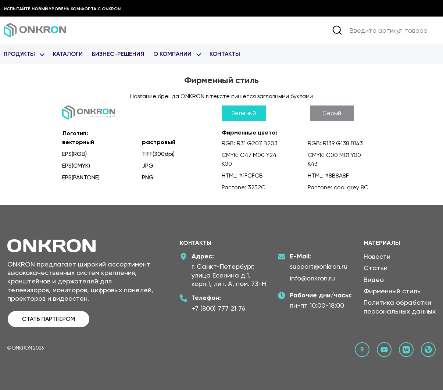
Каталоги (68, 53)
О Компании (172, 53)
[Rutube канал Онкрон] (362, 349)
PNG (148, 177)
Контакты (225, 53)
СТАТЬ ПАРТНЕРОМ (48, 318)
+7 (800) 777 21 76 (218, 308)
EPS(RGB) (74, 153)
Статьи (375, 268)
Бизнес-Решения (118, 53)
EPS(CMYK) (76, 165)
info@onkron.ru (312, 278)
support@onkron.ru (318, 266)
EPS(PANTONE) (81, 177)
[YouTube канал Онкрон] (384, 349)
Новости (377, 256)
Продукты (19, 53)
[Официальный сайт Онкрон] (428, 349)
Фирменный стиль (392, 291)
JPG (147, 165)
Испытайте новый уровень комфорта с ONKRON (62, 8)
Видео (374, 279)
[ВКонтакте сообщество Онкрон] (406, 349)
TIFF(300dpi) (158, 153)
